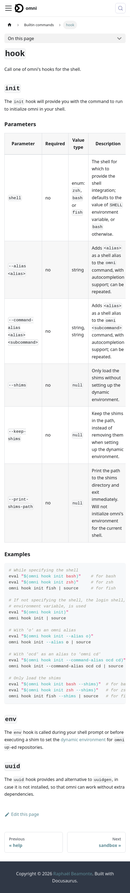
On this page (21, 38)
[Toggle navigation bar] (8, 8)
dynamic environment (83, 740)
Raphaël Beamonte (72, 874)
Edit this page (21, 814)
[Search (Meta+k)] (120, 8)
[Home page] (9, 25)
